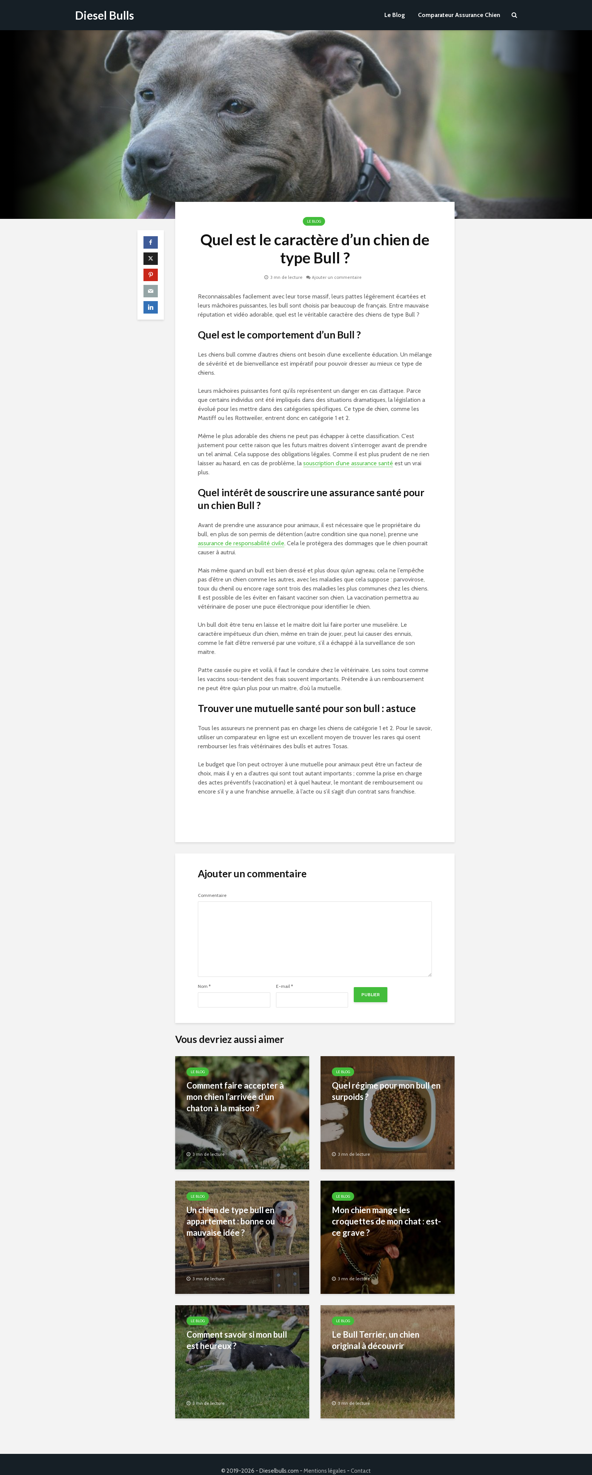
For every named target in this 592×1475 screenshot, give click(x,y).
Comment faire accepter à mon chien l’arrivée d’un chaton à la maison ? (235, 1096)
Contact (361, 1458)
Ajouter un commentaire (337, 277)
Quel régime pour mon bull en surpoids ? (386, 1091)
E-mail (284, 986)
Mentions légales (325, 1458)
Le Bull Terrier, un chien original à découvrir (375, 1340)
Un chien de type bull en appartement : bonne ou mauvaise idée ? (231, 1221)
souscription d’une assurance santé (348, 463)
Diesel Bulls (104, 15)
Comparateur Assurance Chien (459, 14)
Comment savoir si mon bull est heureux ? (237, 1340)
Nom (204, 986)
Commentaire (212, 895)
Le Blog (394, 14)
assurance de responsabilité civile (241, 543)
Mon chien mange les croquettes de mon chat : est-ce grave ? (386, 1221)
